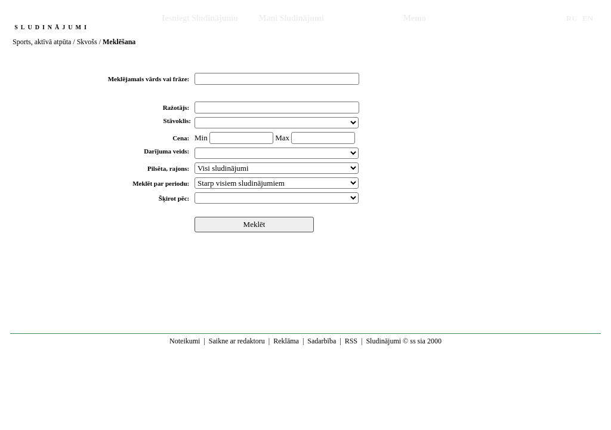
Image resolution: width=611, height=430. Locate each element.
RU (572, 18)
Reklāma (286, 341)
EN (587, 18)
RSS (351, 341)
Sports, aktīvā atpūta (42, 42)
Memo (414, 18)
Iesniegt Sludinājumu (200, 18)
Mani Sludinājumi (290, 18)
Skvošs (87, 42)
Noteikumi (184, 341)
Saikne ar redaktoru (237, 341)
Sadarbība (321, 341)
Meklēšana (363, 18)
